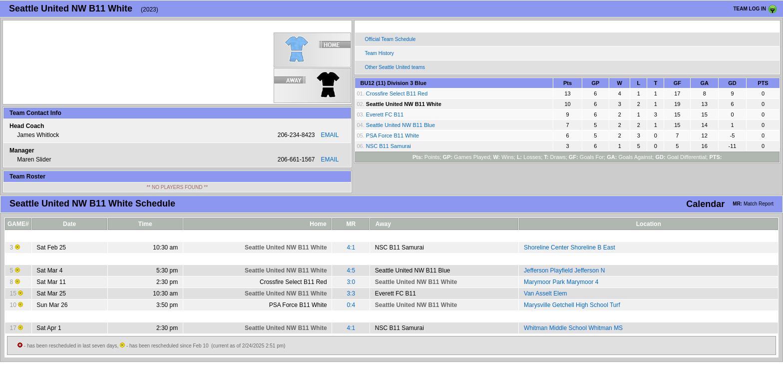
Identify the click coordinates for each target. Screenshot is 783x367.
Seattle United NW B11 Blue (400, 125)
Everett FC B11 (384, 115)
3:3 (351, 293)
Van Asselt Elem (545, 293)
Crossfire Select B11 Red (397, 93)
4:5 (351, 270)
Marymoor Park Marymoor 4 (561, 282)
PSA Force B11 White (392, 135)
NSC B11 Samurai (388, 146)
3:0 (351, 282)
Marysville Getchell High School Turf (572, 305)
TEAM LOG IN (749, 9)
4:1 (351, 247)
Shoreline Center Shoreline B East (569, 247)
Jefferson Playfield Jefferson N (564, 270)
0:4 (351, 305)
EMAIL (330, 135)
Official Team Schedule (390, 39)
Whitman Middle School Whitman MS (573, 328)
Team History (379, 53)
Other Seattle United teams (395, 67)
